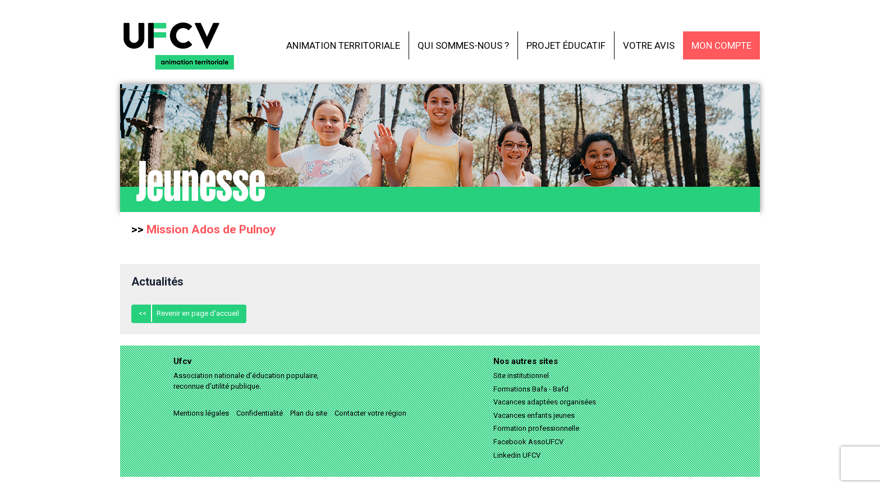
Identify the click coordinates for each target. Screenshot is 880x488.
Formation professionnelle (536, 428)
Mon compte (721, 45)
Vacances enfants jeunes (534, 415)
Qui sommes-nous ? (463, 45)
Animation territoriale (343, 45)
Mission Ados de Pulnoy (211, 229)
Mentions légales (201, 413)
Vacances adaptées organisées (544, 402)
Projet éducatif (566, 45)
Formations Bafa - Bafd (531, 389)
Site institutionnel (521, 375)
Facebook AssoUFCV (528, 442)
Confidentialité (259, 413)
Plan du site (308, 413)
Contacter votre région (370, 413)
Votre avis (649, 45)
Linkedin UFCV (516, 455)
